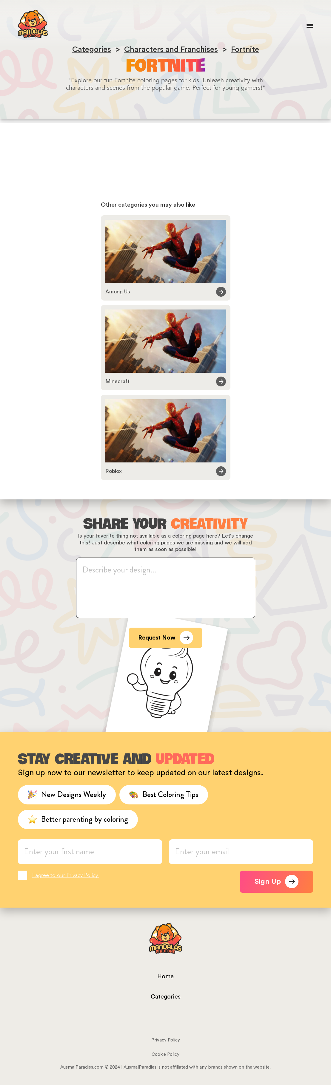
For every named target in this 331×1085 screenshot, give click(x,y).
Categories (166, 997)
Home (165, 976)
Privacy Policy (165, 1040)
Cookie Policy (165, 1054)
